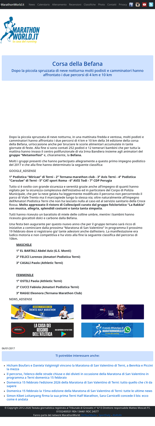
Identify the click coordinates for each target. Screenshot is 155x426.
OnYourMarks (89, 415)
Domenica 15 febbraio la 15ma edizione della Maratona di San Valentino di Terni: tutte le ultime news (79, 391)
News (32, 4)
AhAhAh (117, 415)
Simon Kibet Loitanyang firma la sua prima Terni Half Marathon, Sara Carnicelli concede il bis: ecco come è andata (77, 397)
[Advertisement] (97, 31)
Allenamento (59, 4)
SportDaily (104, 415)
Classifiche (90, 4)
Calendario (43, 4)
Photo (101, 4)
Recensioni (75, 4)
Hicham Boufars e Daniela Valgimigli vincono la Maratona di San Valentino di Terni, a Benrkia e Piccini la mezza (80, 367)
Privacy (123, 4)
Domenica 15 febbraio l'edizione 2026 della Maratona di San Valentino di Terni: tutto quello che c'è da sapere (79, 384)
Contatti (111, 4)
